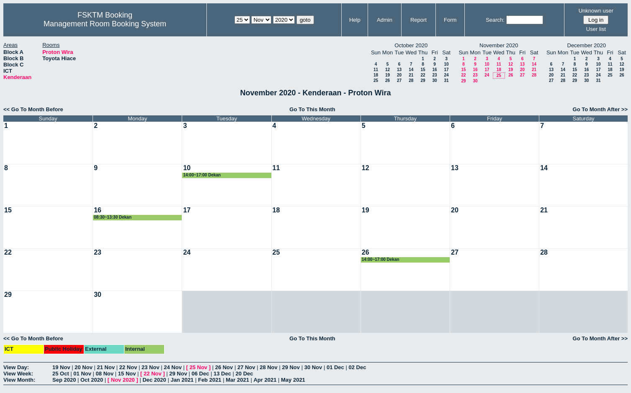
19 (387, 75)
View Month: (19, 380)
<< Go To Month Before (33, 109)
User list (596, 29)
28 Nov (269, 367)
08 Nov (105, 373)
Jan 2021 (181, 380)
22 (422, 75)
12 (387, 69)
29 (422, 80)
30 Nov (313, 367)
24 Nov (173, 367)
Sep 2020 (64, 380)
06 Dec (200, 373)
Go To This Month (312, 109)
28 (411, 80)
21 (411, 75)
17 (446, 69)
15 (422, 69)
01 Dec (335, 367)
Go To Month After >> (600, 109)
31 (446, 80)
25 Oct (60, 373)
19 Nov (61, 367)
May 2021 (293, 380)
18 (375, 75)
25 (375, 80)
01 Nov (82, 373)
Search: (495, 20)
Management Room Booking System (105, 24)
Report (418, 20)
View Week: (18, 373)
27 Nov (246, 367)
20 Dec (244, 373)
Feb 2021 (209, 380)
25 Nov (198, 367)
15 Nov (127, 373)
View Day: (16, 367)
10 (446, 64)
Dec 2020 (154, 380)
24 (446, 75)
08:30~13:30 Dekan (112, 217)
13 (399, 69)
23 (434, 75)
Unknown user (596, 11)
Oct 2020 (91, 380)
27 (399, 80)
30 (434, 80)
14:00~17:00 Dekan (202, 175)
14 (411, 69)
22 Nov (128, 367)
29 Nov (291, 367)
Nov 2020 (123, 380)
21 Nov (106, 367)
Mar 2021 (237, 380)
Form (450, 20)
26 (387, 80)
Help (355, 20)
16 (434, 69)
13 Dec (222, 373)
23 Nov (151, 367)
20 (399, 75)
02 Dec (357, 367)
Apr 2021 (264, 380)
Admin (384, 20)
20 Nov (84, 367)
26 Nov (224, 367)
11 (375, 69)
